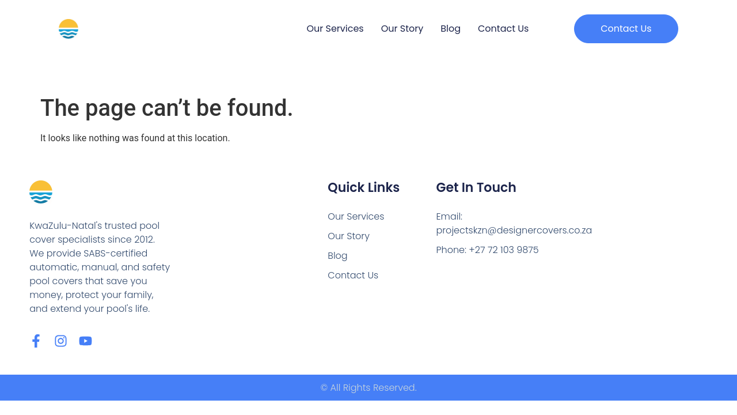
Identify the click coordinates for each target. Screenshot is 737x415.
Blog (450, 28)
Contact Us (503, 28)
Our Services (334, 28)
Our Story (402, 28)
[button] (626, 28)
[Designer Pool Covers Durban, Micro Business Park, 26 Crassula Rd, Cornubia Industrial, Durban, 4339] (638, 251)
